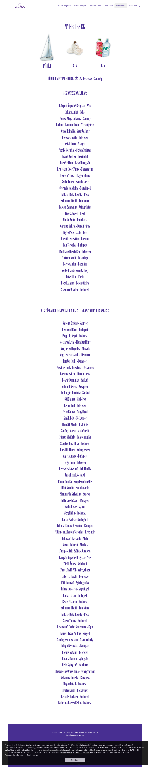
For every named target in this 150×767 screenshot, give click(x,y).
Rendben (75, 760)
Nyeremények (80, 6)
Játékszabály (134, 6)
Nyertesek (120, 6)
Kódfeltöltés (95, 6)
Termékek (108, 6)
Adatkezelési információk (15, 755)
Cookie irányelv (33, 755)
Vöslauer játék (64, 6)
